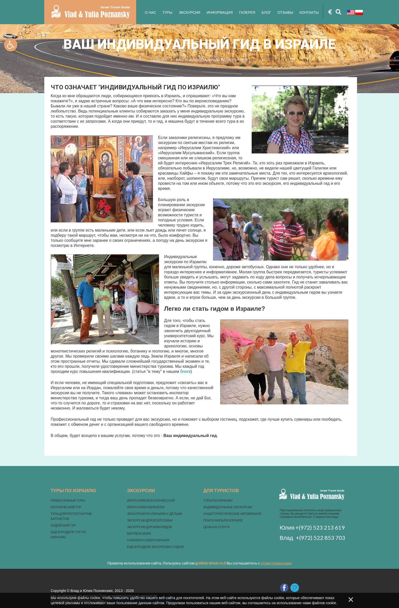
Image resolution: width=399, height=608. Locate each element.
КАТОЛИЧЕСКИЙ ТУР (66, 507)
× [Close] (351, 599)
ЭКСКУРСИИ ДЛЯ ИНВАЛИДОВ (149, 527)
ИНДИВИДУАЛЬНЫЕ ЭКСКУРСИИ (227, 507)
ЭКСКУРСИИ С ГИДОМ (167, 547)
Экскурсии (189, 12)
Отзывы (285, 12)
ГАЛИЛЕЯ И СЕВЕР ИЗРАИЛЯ (148, 540)
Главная (159, 60)
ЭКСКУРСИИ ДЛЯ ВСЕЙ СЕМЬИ (150, 520)
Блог (266, 12)
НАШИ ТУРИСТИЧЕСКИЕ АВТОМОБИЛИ (232, 514)
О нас (150, 12)
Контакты (309, 12)
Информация (220, 12)
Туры (167, 12)
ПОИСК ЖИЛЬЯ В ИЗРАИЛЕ (223, 520)
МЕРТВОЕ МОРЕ (139, 533)
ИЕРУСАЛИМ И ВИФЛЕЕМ (145, 507)
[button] (10, 44)
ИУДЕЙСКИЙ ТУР (63, 525)
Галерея (247, 12)
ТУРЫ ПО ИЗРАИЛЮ (218, 500)
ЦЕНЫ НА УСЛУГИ (216, 527)
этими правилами (276, 563)
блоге (185, 371)
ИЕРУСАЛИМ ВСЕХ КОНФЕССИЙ (151, 500)
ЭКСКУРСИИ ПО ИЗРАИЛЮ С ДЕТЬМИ (154, 514)
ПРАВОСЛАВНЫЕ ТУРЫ (68, 500)
